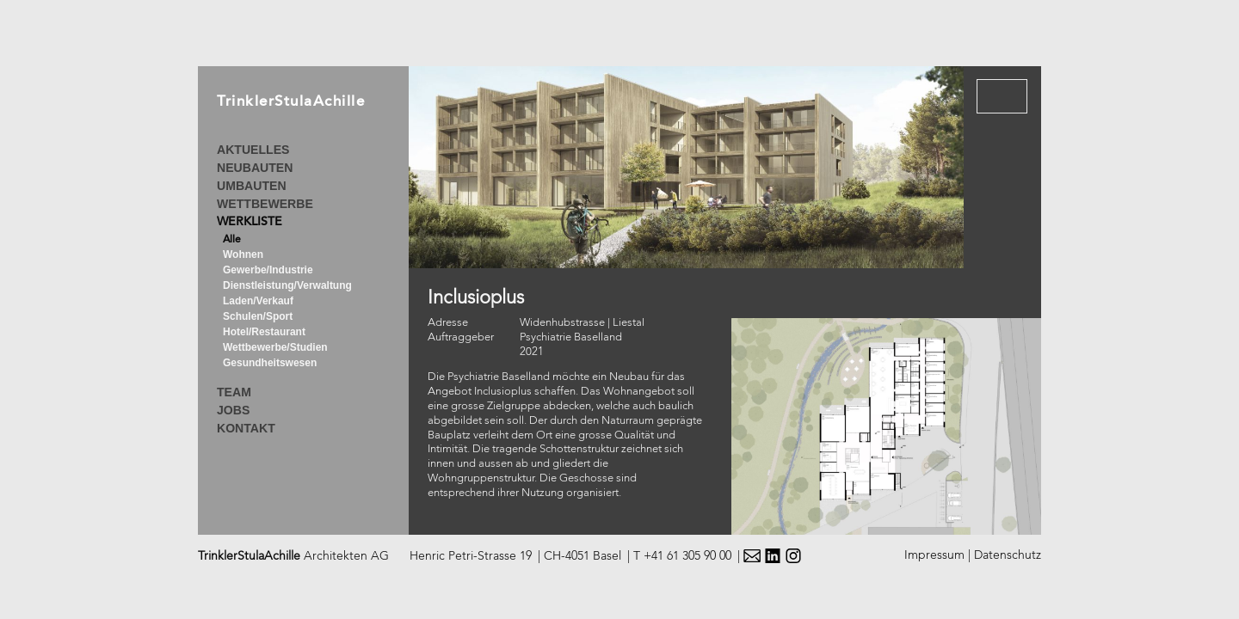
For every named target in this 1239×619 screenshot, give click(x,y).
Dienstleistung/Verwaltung (287, 285)
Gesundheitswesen (270, 363)
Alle (232, 240)
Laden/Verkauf (258, 301)
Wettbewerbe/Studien (275, 347)
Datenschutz (1007, 555)
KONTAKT (246, 428)
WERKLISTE (249, 223)
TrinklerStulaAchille (291, 102)
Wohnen (243, 254)
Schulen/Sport (258, 316)
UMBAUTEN (252, 186)
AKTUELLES (253, 149)
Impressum (934, 555)
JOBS (233, 410)
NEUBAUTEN (255, 168)
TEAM (234, 392)
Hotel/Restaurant (264, 332)
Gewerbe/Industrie (268, 270)
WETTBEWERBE (265, 204)
